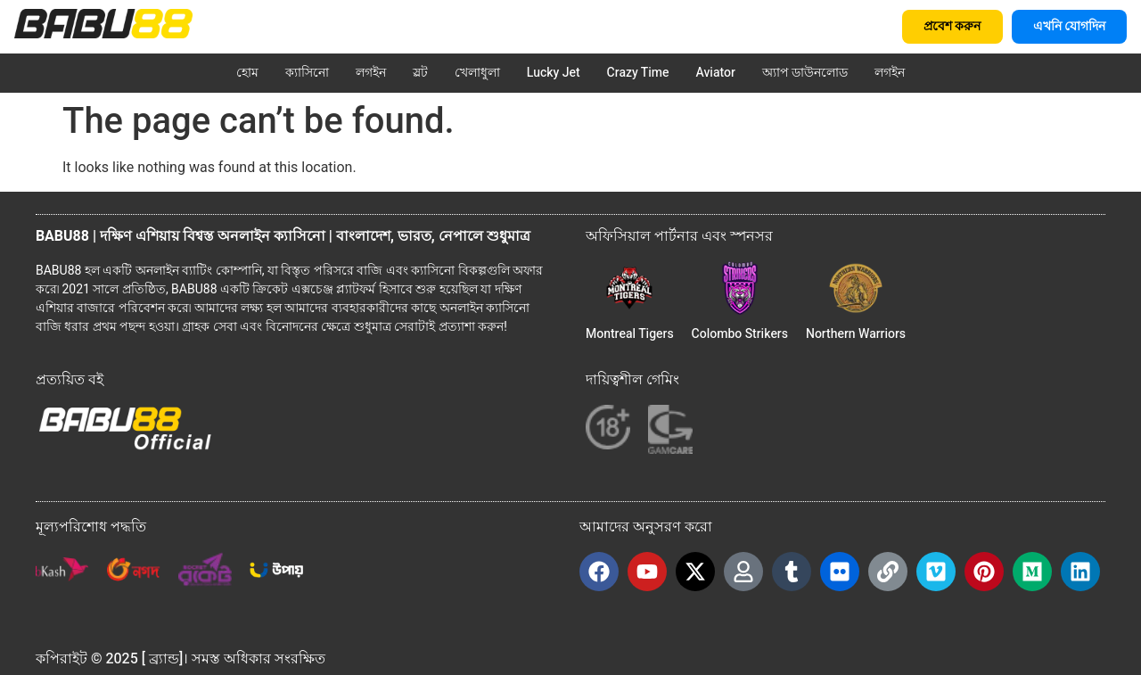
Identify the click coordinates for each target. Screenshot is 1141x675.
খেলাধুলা (477, 72)
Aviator (715, 72)
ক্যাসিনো (307, 72)
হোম (247, 72)
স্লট (420, 72)
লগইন (371, 72)
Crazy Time (638, 72)
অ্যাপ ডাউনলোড (805, 72)
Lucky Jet (553, 72)
